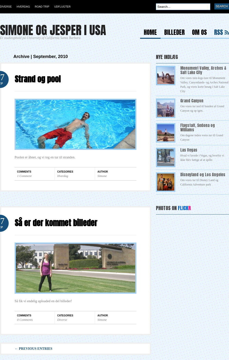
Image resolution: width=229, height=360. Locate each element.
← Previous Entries (33, 348)
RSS (218, 33)
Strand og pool (38, 79)
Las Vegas (188, 150)
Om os (199, 33)
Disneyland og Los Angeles (202, 174)
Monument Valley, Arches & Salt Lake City (203, 70)
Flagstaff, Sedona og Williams (197, 127)
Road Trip (42, 6)
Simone (102, 176)
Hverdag (23, 6)
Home (150, 33)
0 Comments (25, 319)
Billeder (174, 33)
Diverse (6, 6)
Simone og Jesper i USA (53, 30)
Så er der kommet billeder (56, 223)
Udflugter (62, 6)
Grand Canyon (191, 100)
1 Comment (24, 176)
